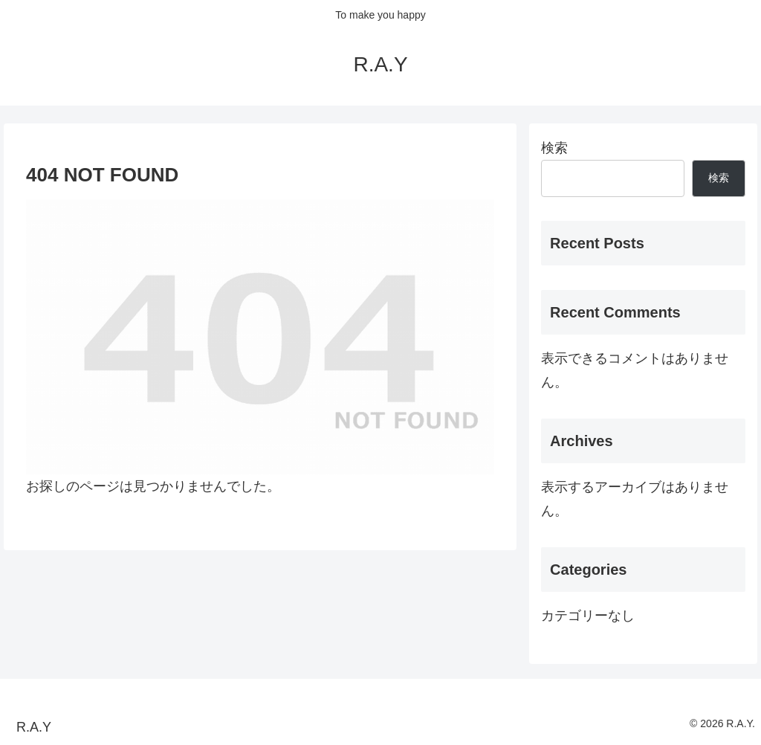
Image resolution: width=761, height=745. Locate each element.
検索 (554, 148)
